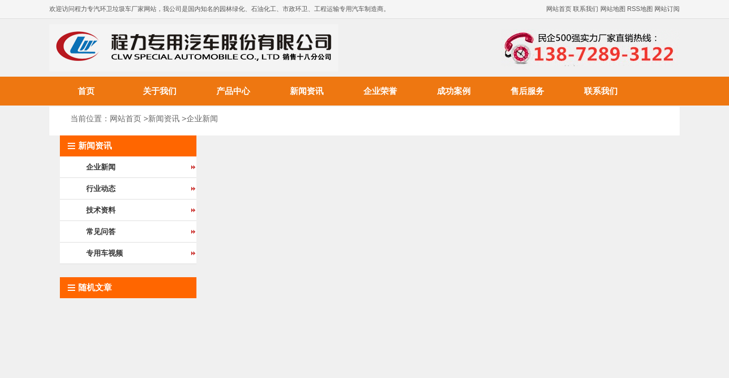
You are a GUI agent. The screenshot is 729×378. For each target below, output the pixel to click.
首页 (86, 91)
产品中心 (233, 91)
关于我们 (159, 91)
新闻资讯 (307, 91)
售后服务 (527, 91)
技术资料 (101, 210)
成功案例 (454, 91)
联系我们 (585, 9)
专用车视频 (104, 253)
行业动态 (101, 188)
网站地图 (613, 9)
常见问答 (101, 231)
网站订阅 (667, 9)
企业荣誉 (380, 91)
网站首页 (558, 9)
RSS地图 (640, 9)
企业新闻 (202, 118)
